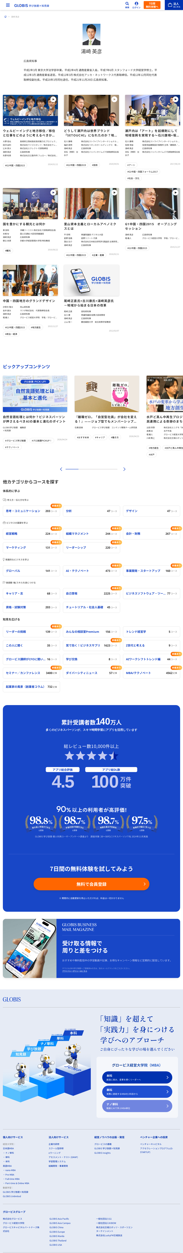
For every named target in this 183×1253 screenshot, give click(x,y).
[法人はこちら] (174, 5)
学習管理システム (57, 1161)
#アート (131, 164)
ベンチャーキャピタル (151, 1143)
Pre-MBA (9, 1174)
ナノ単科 (135, 1106)
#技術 (95, 164)
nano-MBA (10, 1170)
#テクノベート (12, 447)
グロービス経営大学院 (13, 1222)
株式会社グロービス (12, 1218)
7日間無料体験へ (152, 5)
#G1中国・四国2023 (15, 165)
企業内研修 (54, 1143)
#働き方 (115, 437)
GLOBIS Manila (57, 1236)
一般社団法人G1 (104, 1218)
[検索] (127, 5)
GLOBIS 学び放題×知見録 (15, 1191)
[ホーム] (5, 16)
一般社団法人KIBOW (106, 1222)
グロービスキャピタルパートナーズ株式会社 (21, 1229)
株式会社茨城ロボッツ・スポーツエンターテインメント (114, 1229)
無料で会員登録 (91, 884)
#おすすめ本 (83, 437)
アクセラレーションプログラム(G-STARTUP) (156, 1150)
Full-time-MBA (12, 1178)
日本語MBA (8, 1148)
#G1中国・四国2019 (76, 164)
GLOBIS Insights (102, 1152)
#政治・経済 (11, 333)
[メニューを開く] (7, 5)
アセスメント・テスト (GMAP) (63, 1157)
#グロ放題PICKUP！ (42, 440)
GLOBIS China (56, 1227)
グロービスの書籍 (103, 1143)
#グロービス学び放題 (15, 440)
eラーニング (55, 1152)
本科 (135, 1077)
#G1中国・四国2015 (76, 254)
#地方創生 (36, 327)
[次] (122, 469)
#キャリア (100, 437)
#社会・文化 (133, 178)
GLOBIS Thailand (58, 1240)
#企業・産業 (98, 254)
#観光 (8, 250)
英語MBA (7, 1165)
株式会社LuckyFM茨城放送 (109, 1235)
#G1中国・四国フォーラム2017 (142, 171)
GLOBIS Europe (57, 1231)
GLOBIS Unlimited (12, 1196)
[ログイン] (136, 5)
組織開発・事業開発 (58, 1165)
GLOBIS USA (56, 1244)
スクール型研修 (56, 1148)
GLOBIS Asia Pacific (59, 1218)
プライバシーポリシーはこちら (74, 971)
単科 (135, 1092)
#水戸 (151, 454)
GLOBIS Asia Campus (60, 1222)
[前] (60, 469)
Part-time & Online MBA (17, 1183)
